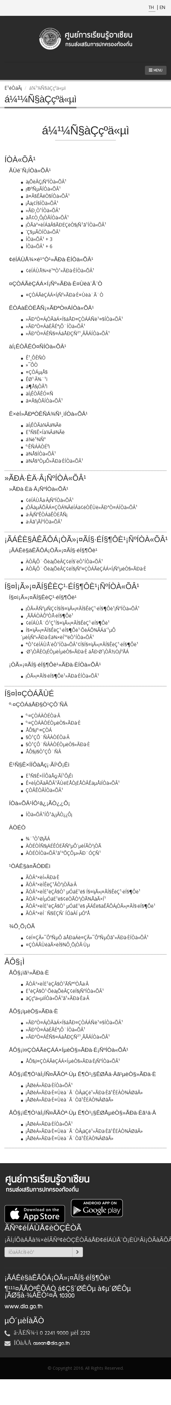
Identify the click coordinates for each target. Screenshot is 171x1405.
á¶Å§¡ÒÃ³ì (34, 386)
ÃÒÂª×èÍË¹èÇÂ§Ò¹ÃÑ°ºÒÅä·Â (55, 984)
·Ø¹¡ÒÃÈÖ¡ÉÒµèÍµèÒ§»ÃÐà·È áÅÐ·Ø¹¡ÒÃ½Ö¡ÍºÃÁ (75, 651)
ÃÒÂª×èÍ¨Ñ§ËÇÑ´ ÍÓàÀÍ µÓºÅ (55, 913)
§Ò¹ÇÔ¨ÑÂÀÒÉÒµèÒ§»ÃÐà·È (55, 744)
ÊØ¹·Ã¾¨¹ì (34, 379)
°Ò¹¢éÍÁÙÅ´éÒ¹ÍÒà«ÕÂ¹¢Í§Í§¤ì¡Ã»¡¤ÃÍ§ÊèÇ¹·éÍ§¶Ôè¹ (79, 644)
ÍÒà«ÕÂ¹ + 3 (36, 239)
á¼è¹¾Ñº (33, 439)
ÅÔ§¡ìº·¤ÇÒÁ (36, 730)
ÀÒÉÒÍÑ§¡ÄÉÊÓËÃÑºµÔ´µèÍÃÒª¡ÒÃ (61, 846)
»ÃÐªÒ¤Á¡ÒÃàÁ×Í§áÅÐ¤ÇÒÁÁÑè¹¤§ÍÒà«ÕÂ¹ (72, 319)
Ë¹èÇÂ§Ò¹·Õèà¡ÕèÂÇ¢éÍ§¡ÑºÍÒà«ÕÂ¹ (62, 991)
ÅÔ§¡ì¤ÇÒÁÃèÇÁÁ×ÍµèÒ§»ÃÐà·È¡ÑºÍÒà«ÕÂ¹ (70, 1061)
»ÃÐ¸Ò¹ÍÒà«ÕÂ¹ (40, 210)
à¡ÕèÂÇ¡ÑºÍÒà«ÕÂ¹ (43, 181)
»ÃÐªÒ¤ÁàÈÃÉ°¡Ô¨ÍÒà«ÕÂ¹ (53, 326)
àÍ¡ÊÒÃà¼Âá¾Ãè (41, 425)
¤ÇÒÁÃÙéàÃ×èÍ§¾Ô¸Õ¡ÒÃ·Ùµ (55, 944)
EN (162, 7)
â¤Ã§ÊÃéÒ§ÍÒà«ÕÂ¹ (45, 196)
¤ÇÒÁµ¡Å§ (34, 372)
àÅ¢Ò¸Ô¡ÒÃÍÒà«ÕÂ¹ (45, 217)
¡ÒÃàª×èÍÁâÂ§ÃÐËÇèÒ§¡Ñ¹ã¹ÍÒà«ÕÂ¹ (63, 224)
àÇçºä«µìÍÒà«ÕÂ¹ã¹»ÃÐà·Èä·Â (55, 998)
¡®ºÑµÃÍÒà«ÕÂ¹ (41, 189)
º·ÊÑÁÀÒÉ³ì (35, 446)
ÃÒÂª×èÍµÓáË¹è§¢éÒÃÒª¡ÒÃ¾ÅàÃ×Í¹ (63, 899)
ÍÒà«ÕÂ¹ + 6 (36, 246)
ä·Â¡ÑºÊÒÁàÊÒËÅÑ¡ (44, 514)
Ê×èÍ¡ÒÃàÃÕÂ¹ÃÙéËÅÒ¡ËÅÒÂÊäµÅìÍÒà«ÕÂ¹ (70, 783)
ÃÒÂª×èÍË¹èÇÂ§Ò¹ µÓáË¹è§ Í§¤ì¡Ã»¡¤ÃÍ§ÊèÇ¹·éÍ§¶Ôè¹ (80, 891)
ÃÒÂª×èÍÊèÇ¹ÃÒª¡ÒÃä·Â (49, 884)
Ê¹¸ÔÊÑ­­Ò (33, 357)
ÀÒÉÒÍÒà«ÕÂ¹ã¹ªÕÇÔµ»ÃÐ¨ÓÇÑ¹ (61, 853)
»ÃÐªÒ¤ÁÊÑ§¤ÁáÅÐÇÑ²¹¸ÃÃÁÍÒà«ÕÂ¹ (65, 333)
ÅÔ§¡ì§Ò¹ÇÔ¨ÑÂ (41, 751)
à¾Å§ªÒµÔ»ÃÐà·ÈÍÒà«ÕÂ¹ (52, 461)
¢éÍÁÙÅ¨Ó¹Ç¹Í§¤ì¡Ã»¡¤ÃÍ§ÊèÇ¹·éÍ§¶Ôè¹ (65, 623)
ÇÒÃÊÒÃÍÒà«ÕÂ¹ (42, 790)
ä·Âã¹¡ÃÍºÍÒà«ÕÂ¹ (41, 521)
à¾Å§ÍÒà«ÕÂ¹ (38, 453)
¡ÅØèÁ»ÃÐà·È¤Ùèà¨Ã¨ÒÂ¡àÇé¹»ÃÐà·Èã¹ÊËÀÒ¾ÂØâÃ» (82, 1092)
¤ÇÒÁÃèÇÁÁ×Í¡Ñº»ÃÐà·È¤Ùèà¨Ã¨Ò (62, 295)
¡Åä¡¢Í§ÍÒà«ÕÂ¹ (39, 203)
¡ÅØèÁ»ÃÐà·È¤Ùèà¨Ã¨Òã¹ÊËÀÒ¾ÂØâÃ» (67, 1099)
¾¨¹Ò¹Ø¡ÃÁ (35, 838)
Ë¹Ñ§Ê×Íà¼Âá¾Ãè (43, 432)
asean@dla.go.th (51, 1343)
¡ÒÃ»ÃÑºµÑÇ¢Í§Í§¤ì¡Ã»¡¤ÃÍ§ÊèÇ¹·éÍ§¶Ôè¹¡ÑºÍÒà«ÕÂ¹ (80, 608)
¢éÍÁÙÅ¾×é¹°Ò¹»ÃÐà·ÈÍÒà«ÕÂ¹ (57, 270)
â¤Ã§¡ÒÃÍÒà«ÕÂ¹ (42, 400)
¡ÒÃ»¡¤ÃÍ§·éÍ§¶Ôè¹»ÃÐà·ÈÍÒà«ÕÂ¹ (60, 676)
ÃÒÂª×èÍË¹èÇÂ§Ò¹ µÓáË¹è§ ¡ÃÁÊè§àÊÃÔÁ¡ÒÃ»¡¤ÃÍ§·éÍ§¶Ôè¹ (88, 906)
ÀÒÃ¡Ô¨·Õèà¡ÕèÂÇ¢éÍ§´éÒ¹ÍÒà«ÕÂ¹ (62, 561)
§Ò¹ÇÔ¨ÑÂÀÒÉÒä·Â (45, 737)
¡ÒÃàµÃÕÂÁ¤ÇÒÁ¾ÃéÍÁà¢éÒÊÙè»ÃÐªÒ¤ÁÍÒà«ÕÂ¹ (79, 507)
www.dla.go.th (23, 1306)
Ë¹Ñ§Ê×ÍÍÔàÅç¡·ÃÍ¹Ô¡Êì (47, 776)
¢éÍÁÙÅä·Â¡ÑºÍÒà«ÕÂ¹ (47, 500)
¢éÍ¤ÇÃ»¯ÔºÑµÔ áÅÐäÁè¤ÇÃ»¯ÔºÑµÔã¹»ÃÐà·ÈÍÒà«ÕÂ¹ (85, 937)
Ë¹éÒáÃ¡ (13, 88)
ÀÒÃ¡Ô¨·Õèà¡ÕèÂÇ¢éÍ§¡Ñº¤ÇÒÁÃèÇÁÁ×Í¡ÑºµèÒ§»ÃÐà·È (83, 568)
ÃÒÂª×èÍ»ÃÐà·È (40, 877)
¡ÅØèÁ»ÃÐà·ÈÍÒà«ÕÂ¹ (47, 1085)
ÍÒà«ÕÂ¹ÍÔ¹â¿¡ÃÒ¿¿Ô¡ (46, 814)
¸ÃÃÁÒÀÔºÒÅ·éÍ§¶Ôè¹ (47, 615)
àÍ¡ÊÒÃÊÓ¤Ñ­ (37, 393)
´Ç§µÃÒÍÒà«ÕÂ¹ (40, 232)
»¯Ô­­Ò (29, 365)
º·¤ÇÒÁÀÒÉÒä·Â (40, 715)
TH (152, 7)
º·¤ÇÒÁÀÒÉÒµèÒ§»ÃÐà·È (51, 723)
